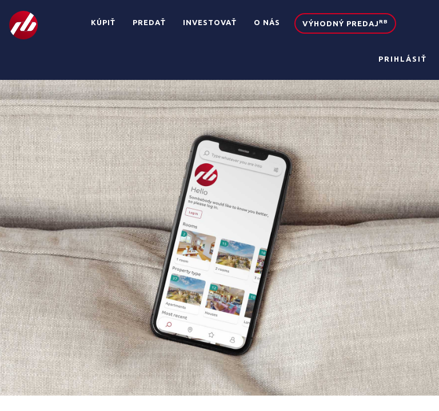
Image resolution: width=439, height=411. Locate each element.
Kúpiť (103, 22)
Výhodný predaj (345, 22)
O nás (267, 22)
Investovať (210, 22)
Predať (149, 22)
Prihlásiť (402, 59)
